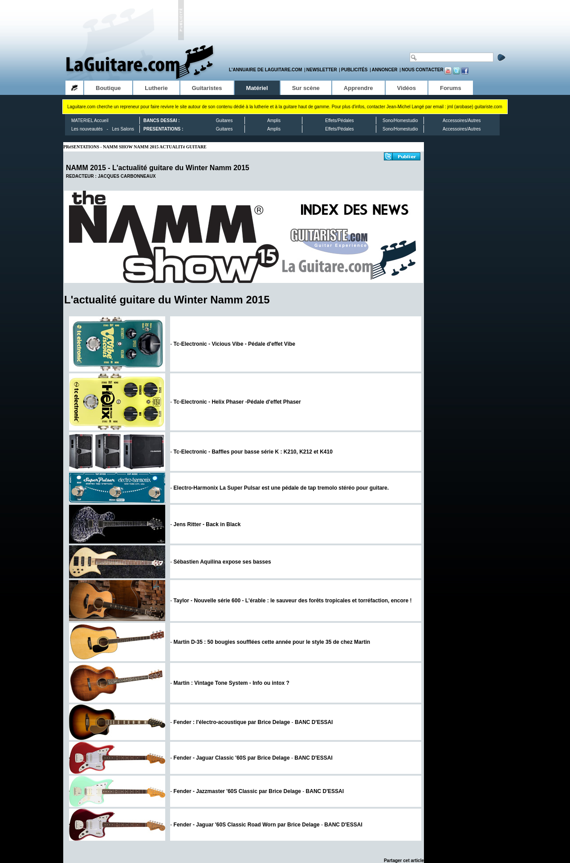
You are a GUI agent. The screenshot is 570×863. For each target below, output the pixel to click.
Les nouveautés (87, 129)
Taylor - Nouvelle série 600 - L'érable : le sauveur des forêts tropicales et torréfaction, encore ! (293, 600)
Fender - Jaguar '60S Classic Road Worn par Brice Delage (247, 825)
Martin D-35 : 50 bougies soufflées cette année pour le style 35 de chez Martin (272, 642)
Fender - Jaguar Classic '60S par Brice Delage (232, 758)
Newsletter (321, 69)
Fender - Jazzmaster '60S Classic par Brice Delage (237, 791)
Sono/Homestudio (400, 120)
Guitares (224, 120)
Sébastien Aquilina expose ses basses (222, 562)
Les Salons (123, 129)
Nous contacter (423, 69)
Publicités (354, 69)
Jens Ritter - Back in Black (207, 524)
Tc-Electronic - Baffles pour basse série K (253, 452)
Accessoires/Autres (462, 120)
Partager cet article (404, 860)
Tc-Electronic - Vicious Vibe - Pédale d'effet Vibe (234, 344)
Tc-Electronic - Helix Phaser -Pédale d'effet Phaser (237, 402)
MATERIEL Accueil (89, 120)
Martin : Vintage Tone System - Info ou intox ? (231, 683)
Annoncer (385, 69)
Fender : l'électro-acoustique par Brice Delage (232, 722)
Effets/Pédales (339, 120)
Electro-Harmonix (281, 488)
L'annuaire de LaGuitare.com (265, 69)
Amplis (274, 120)
